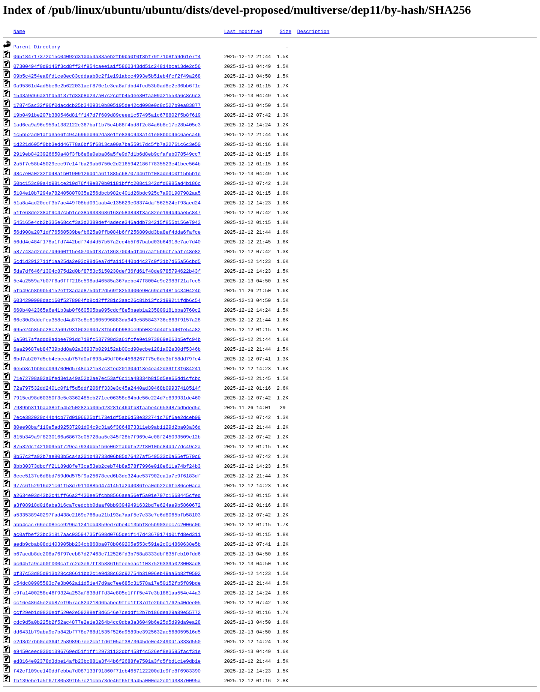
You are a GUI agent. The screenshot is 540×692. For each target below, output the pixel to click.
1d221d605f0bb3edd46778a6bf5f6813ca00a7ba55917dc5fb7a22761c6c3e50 (107, 144)
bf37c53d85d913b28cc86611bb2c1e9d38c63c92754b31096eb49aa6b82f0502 (107, 573)
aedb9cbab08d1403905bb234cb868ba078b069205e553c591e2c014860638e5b (107, 543)
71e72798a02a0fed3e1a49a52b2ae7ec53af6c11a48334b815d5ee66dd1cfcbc (107, 378)
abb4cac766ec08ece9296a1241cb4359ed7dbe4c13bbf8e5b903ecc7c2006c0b (107, 524)
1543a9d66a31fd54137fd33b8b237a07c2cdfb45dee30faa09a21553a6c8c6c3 (107, 95)
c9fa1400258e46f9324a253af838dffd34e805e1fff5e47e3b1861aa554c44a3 (107, 592)
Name (19, 31)
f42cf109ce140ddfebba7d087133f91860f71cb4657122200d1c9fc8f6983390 (107, 670)
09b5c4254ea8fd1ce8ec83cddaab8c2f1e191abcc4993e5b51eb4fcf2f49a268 (107, 75)
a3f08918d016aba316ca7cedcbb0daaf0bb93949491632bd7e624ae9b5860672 (107, 504)
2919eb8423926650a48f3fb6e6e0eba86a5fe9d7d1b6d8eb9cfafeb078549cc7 (107, 153)
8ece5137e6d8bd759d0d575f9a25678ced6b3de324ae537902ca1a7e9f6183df (107, 475)
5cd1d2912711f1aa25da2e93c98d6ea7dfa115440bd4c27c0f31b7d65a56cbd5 (107, 261)
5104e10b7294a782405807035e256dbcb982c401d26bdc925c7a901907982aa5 (107, 192)
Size (285, 31)
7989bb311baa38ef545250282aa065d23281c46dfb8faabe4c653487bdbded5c (107, 407)
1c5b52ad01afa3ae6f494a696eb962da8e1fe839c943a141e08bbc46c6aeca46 (107, 134)
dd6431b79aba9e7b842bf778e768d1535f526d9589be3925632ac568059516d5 (107, 631)
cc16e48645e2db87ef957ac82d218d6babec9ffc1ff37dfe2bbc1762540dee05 (107, 602)
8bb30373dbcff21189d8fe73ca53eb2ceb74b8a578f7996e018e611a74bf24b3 (107, 465)
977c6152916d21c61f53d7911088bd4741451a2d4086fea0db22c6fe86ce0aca (107, 485)
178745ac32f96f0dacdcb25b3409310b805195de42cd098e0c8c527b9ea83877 (107, 105)
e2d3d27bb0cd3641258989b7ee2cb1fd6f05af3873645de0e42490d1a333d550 (107, 641)
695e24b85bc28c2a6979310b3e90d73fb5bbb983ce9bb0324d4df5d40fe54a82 (107, 329)
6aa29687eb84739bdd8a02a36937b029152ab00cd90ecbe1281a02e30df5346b (107, 348)
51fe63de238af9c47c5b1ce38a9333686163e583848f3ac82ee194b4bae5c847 (107, 212)
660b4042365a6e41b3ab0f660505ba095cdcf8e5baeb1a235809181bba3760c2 (107, 309)
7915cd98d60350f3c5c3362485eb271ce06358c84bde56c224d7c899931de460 (107, 397)
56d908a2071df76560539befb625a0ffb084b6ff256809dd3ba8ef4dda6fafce (107, 231)
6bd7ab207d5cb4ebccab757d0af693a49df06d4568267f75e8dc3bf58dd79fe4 (107, 358)
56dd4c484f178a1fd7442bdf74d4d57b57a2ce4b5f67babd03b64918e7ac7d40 (107, 241)
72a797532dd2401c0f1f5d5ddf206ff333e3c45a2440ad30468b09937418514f (107, 387)
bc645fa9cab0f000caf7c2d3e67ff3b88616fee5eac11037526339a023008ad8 (107, 563)
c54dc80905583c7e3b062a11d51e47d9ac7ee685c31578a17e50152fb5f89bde (107, 582)
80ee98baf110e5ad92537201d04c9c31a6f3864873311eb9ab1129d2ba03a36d (107, 426)
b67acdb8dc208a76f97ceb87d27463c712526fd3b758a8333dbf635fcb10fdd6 (107, 553)
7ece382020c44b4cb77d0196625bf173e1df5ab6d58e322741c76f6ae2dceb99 (107, 417)
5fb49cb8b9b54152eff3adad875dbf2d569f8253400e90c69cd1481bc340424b (107, 290)
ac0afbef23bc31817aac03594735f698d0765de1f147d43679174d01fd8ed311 (107, 534)
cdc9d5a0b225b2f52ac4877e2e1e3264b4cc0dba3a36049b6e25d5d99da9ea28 (107, 621)
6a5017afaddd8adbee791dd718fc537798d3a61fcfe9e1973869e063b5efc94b (107, 339)
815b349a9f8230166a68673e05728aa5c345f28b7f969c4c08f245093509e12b (107, 436)
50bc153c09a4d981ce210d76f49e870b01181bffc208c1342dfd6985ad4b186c (107, 183)
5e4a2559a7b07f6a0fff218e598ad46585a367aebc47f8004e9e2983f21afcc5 (107, 280)
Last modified (243, 31)
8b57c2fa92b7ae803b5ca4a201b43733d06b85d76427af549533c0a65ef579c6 (107, 456)
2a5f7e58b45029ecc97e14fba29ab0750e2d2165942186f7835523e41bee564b (107, 163)
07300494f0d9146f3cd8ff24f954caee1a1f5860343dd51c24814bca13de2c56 (107, 66)
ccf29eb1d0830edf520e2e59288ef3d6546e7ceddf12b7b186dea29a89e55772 (107, 612)
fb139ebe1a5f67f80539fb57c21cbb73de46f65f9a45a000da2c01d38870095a (107, 680)
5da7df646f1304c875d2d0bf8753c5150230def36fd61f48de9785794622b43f (107, 270)
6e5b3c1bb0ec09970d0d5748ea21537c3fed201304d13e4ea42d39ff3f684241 (107, 368)
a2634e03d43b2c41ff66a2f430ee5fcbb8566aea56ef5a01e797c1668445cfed (107, 495)
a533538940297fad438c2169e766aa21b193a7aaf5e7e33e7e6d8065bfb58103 (107, 514)
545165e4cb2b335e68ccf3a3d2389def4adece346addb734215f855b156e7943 (107, 222)
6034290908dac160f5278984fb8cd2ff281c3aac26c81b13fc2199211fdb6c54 (107, 300)
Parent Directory (37, 46)
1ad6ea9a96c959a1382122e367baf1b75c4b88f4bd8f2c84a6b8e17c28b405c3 (107, 124)
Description (313, 31)
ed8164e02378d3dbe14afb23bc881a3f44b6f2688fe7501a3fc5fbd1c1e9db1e (107, 660)
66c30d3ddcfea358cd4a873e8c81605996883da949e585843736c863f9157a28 (107, 319)
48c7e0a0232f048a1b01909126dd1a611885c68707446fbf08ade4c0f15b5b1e (107, 173)
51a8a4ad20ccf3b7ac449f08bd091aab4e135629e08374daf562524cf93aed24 (107, 202)
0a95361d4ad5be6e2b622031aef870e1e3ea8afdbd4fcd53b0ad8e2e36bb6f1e (107, 85)
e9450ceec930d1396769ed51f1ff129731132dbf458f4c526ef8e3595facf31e (107, 651)
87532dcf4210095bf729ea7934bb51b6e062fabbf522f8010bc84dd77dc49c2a (107, 446)
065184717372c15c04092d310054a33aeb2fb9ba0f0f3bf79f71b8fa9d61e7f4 (107, 56)
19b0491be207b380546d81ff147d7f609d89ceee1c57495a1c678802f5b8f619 (107, 114)
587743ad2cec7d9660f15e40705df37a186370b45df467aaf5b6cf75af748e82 (107, 251)
